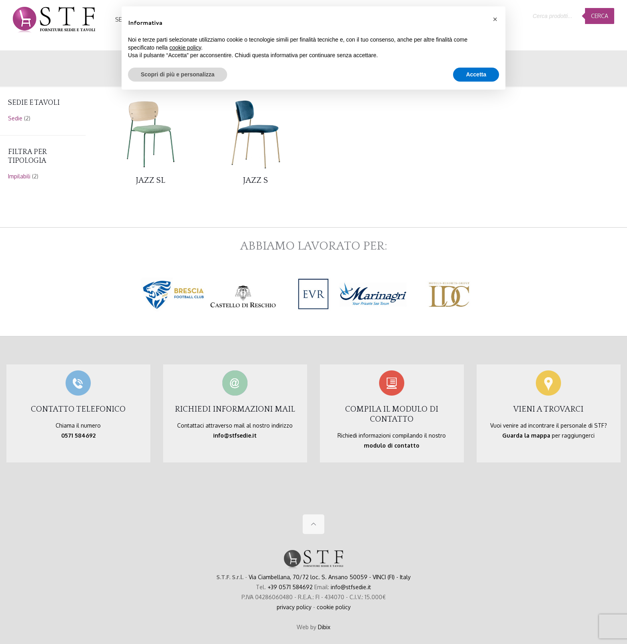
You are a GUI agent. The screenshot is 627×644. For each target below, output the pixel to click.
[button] (495, 19)
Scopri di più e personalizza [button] (177, 74)
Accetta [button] (476, 74)
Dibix (324, 627)
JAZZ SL (150, 180)
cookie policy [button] (185, 47)
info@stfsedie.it (351, 587)
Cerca (599, 15)
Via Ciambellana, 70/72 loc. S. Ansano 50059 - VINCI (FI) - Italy (330, 577)
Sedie (15, 118)
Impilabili (19, 176)
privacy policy (294, 607)
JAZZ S (255, 180)
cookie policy (334, 607)
